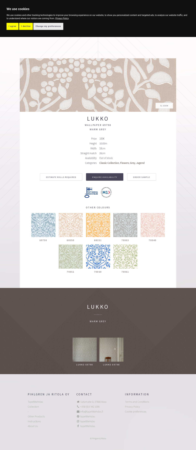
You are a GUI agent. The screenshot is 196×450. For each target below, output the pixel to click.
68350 (70, 240)
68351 (98, 240)
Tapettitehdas (35, 401)
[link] (62, 18)
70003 (125, 240)
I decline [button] (26, 26)
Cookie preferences (135, 411)
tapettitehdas (87, 416)
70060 (98, 272)
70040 (152, 240)
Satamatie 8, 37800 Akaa (93, 401)
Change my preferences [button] (48, 26)
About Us (33, 426)
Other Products (36, 416)
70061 (125, 272)
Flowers (124, 163)
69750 (43, 240)
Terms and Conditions (137, 401)
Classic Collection (109, 163)
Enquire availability (104, 177)
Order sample (141, 177)
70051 (70, 272)
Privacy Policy (62, 18)
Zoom (165, 106)
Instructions (34, 421)
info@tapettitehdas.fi (91, 411)
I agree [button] (12, 26)
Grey (132, 163)
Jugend (140, 163)
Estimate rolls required (61, 177)
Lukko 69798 (84, 364)
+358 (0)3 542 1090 (89, 406)
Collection (33, 406)
